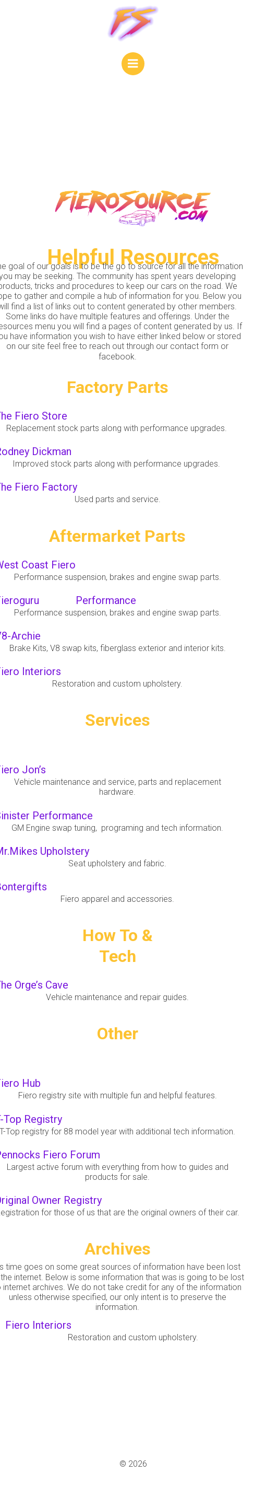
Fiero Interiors (38, 1325)
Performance (106, 600)
